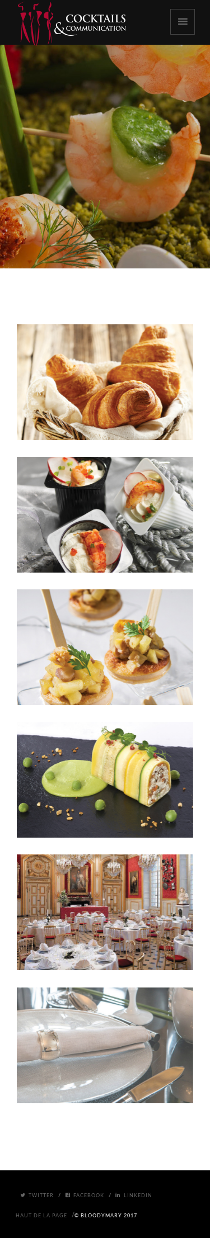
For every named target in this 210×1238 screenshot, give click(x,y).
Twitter (37, 1195)
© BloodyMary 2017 (105, 1215)
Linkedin (133, 1195)
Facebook (84, 1195)
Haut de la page (41, 1215)
